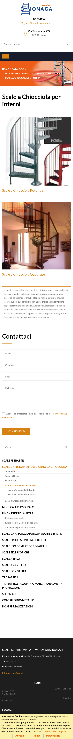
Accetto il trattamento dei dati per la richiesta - (34, 415)
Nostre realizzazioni (17, 606)
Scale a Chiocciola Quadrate (23, 274)
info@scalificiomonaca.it (39, 23)
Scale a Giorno (12, 471)
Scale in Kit (10, 480)
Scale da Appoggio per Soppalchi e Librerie (32, 533)
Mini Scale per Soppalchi (19, 507)
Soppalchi (9, 594)
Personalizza (53, 735)
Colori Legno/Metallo (18, 600)
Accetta (19, 735)
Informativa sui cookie (13, 673)
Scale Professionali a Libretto (24, 540)
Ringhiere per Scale (14, 517)
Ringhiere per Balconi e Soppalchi (21, 522)
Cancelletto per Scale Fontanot (20, 527)
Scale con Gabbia (14, 571)
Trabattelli (10, 577)
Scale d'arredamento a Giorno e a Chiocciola (34, 466)
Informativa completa (55, 731)
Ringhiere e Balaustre (17, 513)
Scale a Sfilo (11, 558)
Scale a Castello (14, 565)
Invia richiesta (16, 431)
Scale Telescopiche (15, 552)
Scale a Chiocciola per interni (20, 485)
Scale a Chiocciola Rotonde (22, 190)
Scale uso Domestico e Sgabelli (24, 546)
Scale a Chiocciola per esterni (19, 500)
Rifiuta (36, 735)
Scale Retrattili (13, 460)
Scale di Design (12, 475)
